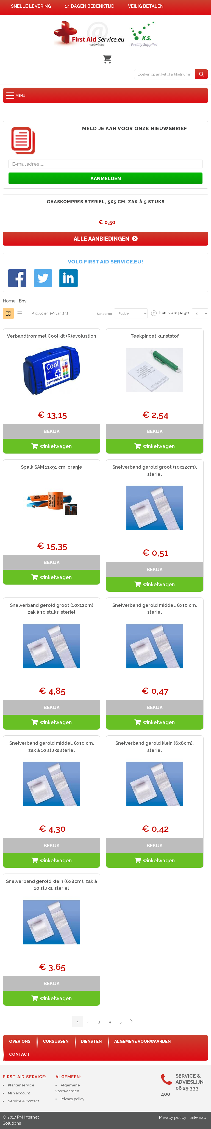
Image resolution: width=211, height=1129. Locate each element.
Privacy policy (72, 1099)
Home (9, 301)
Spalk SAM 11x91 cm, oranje (51, 467)
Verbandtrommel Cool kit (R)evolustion (51, 336)
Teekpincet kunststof (155, 336)
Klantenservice (21, 1085)
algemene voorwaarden (142, 1041)
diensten (91, 1041)
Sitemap (198, 1117)
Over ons (19, 1041)
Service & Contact (23, 1101)
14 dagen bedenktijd (89, 6)
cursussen (55, 1041)
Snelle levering (31, 6)
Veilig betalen (145, 6)
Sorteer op (104, 314)
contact (19, 1054)
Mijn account (19, 1093)
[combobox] (164, 74)
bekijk (52, 431)
